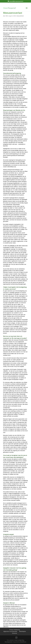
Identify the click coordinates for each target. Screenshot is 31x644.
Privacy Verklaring (14, 629)
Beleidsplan (22, 631)
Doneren (14, 633)
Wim (7, 16)
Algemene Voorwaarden (10, 631)
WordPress (23, 642)
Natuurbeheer (20, 16)
